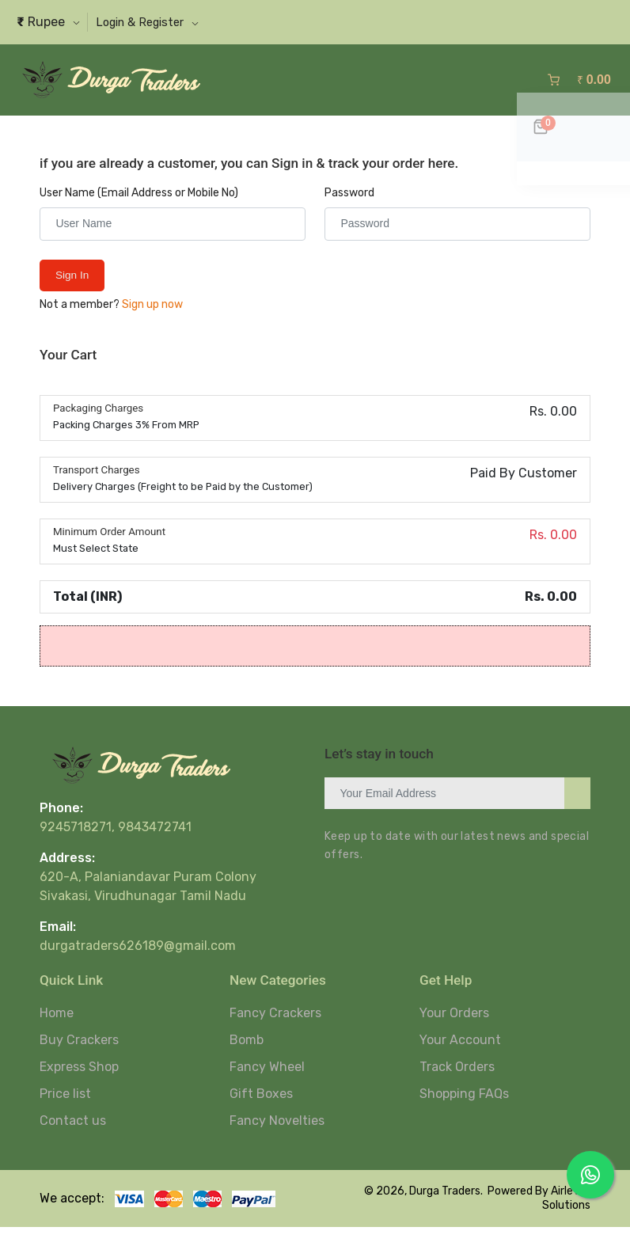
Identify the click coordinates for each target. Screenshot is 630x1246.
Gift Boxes (261, 1112)
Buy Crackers (79, 1058)
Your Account (460, 1058)
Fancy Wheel (267, 1085)
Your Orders (454, 1031)
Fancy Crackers (275, 1031)
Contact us (73, 1139)
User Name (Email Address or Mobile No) (139, 211)
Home (57, 1031)
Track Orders (457, 1085)
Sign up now (152, 323)
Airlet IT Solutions (566, 1217)
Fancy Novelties (277, 1139)
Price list (65, 1112)
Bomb (247, 1058)
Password (349, 211)
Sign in (74, 294)
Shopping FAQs (464, 1112)
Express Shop (79, 1085)
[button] (159, 21)
